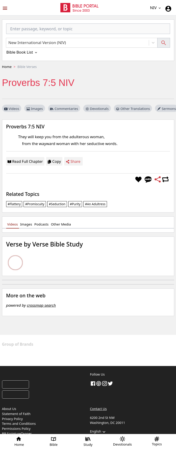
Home (7, 66)
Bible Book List (22, 52)
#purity (75, 204)
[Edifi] (122, 355)
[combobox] (88, 30)
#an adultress (95, 204)
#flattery (14, 204)
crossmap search (41, 305)
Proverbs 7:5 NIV (25, 126)
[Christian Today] (120, 344)
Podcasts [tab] (41, 224)
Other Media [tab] (61, 224)
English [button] (98, 432)
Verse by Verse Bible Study (44, 244)
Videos (11, 108)
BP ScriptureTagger (17, 433)
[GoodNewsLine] (74, 355)
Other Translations (133, 108)
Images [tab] (26, 224)
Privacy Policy (12, 419)
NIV (155, 7)
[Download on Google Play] (15, 394)
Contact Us (98, 409)
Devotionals (97, 108)
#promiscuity (34, 204)
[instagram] (105, 383)
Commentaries (64, 108)
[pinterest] (99, 383)
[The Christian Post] (66, 344)
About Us (9, 409)
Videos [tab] (12, 224)
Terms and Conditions (19, 423)
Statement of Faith (16, 414)
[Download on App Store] (15, 384)
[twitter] (110, 383)
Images (35, 108)
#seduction (57, 204)
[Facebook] (93, 383)
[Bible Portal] (44, 375)
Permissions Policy (16, 428)
